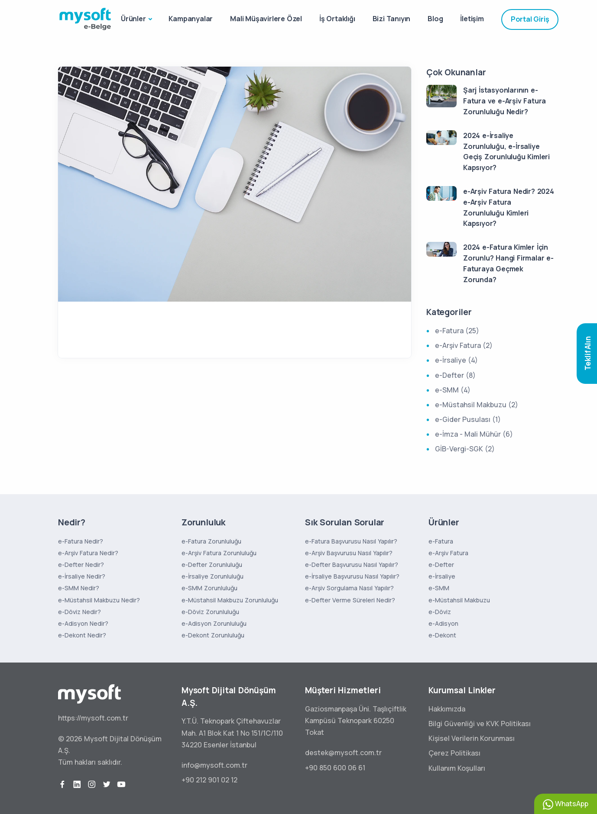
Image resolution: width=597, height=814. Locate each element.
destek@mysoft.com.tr (343, 752)
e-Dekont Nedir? (82, 635)
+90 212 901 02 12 (209, 780)
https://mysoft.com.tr (93, 718)
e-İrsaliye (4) (456, 360)
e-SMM (438, 588)
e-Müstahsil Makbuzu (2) (476, 404)
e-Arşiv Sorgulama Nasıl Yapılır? (349, 588)
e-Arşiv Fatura (448, 553)
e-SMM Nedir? (78, 588)
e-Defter (441, 564)
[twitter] (106, 784)
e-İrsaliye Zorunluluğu (212, 576)
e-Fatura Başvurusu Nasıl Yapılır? (351, 541)
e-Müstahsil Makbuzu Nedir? (99, 600)
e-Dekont (442, 635)
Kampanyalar (191, 18)
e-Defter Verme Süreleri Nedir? (350, 600)
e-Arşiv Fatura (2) (464, 345)
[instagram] (92, 784)
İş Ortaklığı (337, 18)
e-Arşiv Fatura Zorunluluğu (219, 553)
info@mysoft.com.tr (214, 765)
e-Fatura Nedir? (80, 541)
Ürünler (133, 18)
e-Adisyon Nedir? (83, 623)
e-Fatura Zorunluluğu (211, 541)
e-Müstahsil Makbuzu (459, 600)
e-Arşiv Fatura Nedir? (88, 553)
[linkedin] (77, 784)
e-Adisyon (443, 623)
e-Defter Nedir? (81, 564)
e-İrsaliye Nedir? (81, 576)
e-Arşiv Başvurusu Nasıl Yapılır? (349, 553)
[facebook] (62, 784)
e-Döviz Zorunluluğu (210, 612)
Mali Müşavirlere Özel (266, 18)
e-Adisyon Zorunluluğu (214, 623)
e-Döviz (439, 612)
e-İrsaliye (441, 576)
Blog (435, 18)
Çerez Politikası (454, 753)
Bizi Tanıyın (392, 18)
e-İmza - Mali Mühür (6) (474, 434)
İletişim (471, 18)
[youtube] (121, 784)
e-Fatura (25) (457, 330)
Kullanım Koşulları (456, 768)
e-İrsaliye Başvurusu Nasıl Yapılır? (352, 576)
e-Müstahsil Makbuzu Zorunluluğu (230, 600)
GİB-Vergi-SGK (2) (465, 449)
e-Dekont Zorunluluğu (213, 635)
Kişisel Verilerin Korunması (471, 738)
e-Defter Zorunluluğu (212, 564)
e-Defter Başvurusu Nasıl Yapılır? (351, 564)
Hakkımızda (446, 709)
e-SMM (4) (452, 390)
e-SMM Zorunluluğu (209, 588)
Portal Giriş (530, 19)
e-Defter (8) (455, 375)
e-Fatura (440, 541)
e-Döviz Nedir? (79, 612)
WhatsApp (565, 804)
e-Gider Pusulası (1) (468, 419)
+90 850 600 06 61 (335, 767)
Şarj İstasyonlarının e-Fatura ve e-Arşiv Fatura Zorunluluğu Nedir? (504, 100)
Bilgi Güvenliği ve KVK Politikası (479, 723)
